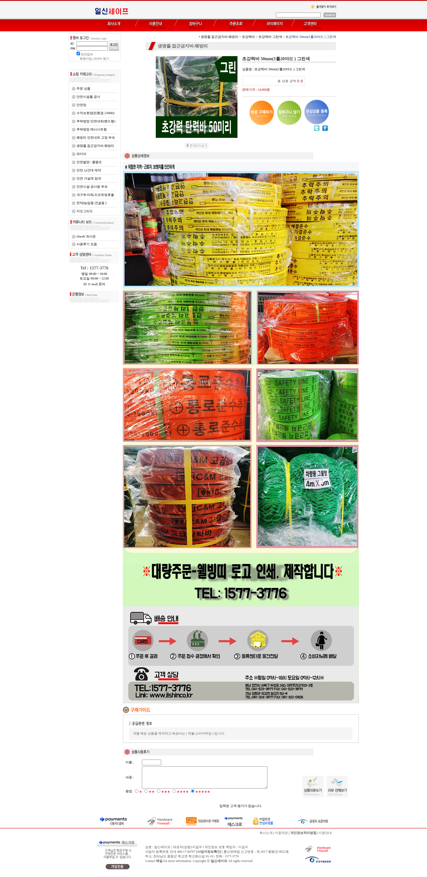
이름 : (130, 762)
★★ (152, 796)
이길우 (243, 851)
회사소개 (266, 837)
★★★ (165, 796)
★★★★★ (202, 796)
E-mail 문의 (94, 284)
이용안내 (325, 837)
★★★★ (183, 796)
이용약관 (281, 837)
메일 (159, 865)
